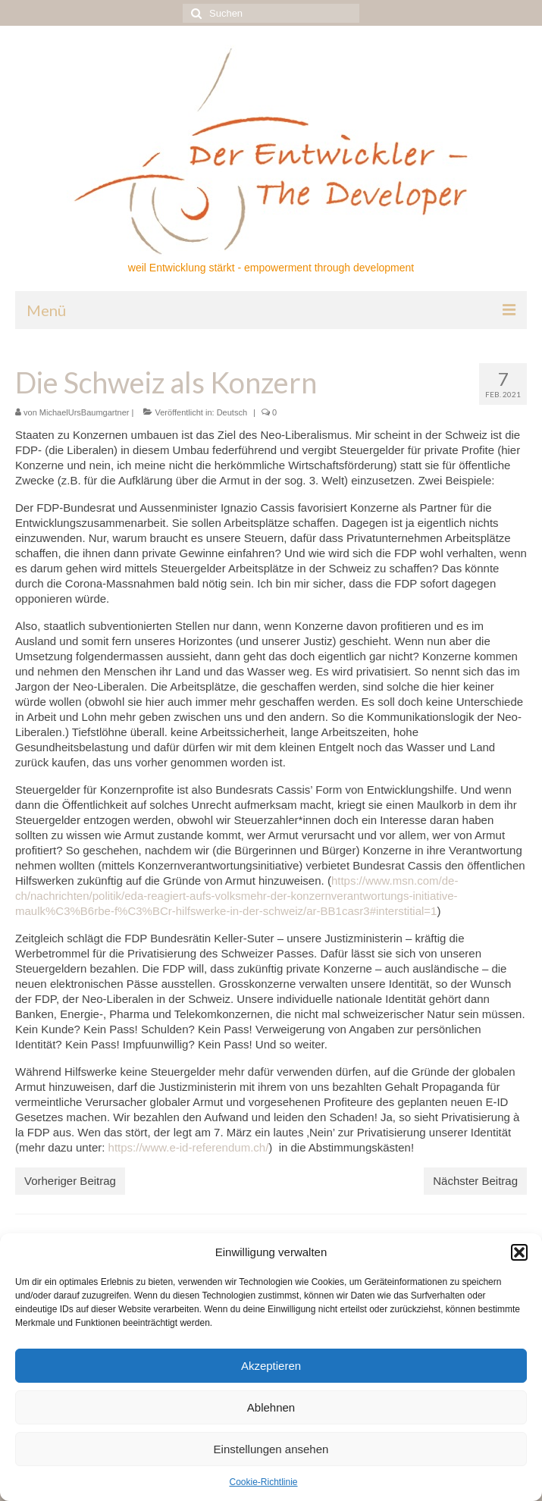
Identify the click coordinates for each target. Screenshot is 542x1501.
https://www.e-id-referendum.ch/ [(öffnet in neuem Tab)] (188, 1147)
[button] (519, 1252)
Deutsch (232, 412)
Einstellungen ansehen (271, 1449)
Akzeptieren (271, 1365)
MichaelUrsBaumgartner (84, 412)
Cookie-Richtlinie (263, 1482)
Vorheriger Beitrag (70, 1180)
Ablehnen (271, 1407)
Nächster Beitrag (475, 1180)
